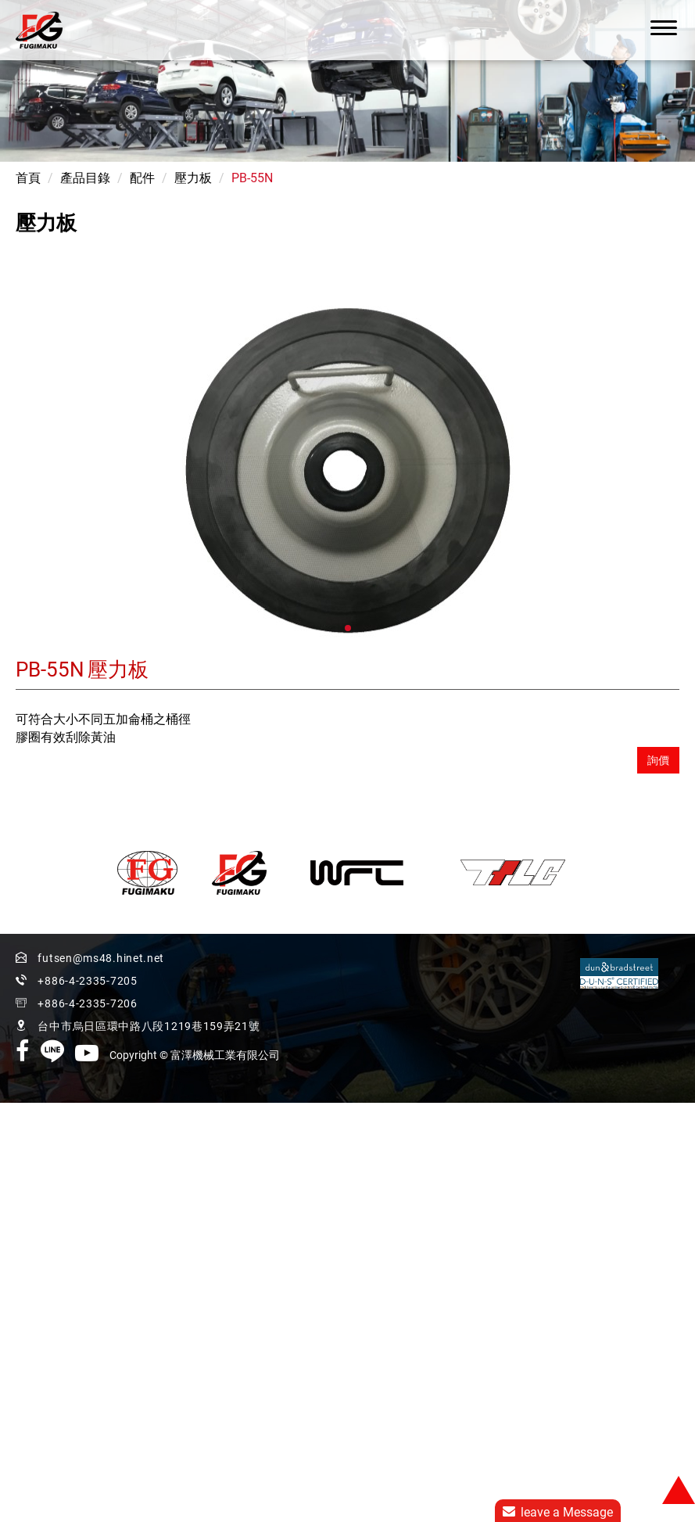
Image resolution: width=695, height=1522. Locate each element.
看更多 (24, 1229)
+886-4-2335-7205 (256, 959)
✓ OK (285, 1513)
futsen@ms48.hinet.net (101, 958)
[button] (348, 628)
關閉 (12, 1068)
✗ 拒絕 (17, 1122)
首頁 (28, 178)
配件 (142, 178)
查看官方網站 (88, 1229)
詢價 (658, 760)
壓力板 (193, 178)
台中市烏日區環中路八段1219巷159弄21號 (149, 982)
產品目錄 (85, 178)
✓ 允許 (18, 1104)
